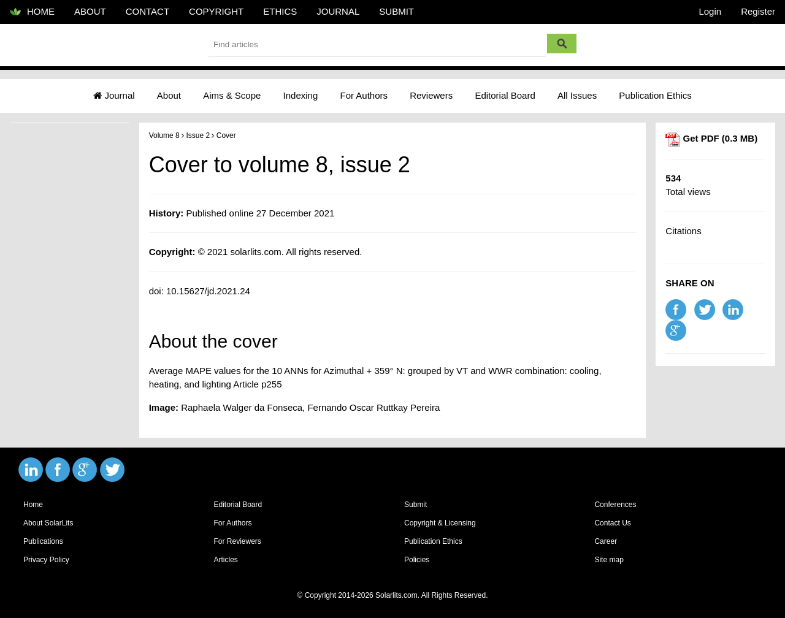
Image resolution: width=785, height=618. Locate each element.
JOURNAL (337, 11)
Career (605, 541)
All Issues (577, 95)
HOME (32, 12)
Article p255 (257, 384)
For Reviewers (237, 541)
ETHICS (280, 11)
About (169, 95)
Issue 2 (198, 135)
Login (710, 11)
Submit (415, 504)
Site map (608, 559)
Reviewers (431, 95)
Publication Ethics (655, 95)
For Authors (364, 95)
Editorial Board (505, 95)
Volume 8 (164, 135)
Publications (43, 541)
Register (758, 11)
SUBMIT (396, 11)
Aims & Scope (232, 95)
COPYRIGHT (216, 11)
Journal (113, 95)
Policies (416, 559)
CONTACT (147, 11)
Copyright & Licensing (440, 523)
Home (33, 504)
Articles (225, 559)
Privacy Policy (46, 559)
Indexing (300, 95)
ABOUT (90, 11)
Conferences (615, 504)
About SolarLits (48, 523)
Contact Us (612, 523)
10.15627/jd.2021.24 (208, 291)
